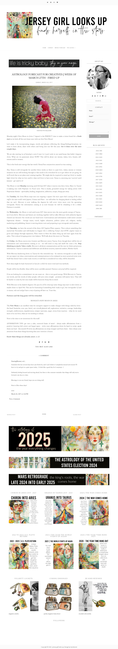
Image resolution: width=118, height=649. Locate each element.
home (44, 47)
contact (50, 47)
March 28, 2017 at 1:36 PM (19, 394)
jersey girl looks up (58, 647)
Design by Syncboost (70, 647)
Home (44, 414)
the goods (70, 47)
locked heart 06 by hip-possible (44, 130)
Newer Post (11, 414)
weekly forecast (60, 47)
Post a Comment (14, 399)
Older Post (77, 414)
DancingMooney (16, 361)
